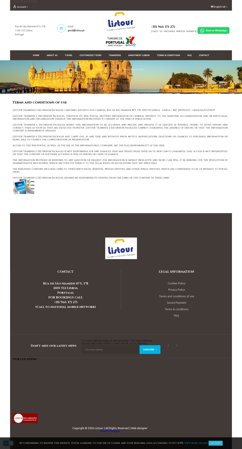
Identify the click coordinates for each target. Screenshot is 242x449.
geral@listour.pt (76, 30)
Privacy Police (176, 289)
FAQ (176, 315)
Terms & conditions (177, 309)
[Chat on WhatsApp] (213, 30)
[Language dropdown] (219, 7)
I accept (215, 443)
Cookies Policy (176, 283)
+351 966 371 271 (163, 27)
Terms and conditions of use (176, 296)
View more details (196, 443)
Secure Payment (176, 302)
